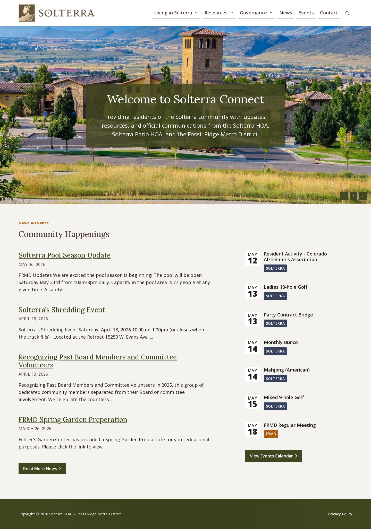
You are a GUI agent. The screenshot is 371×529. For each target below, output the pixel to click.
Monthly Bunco (281, 342)
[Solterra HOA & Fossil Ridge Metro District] (57, 13)
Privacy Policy (340, 514)
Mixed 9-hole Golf (284, 397)
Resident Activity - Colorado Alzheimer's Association (295, 256)
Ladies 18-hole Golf (285, 287)
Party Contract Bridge (288, 315)
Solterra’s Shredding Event (62, 309)
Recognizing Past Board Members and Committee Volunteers (98, 361)
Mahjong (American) (287, 370)
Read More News (40, 468)
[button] (176, 13)
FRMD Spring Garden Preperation (73, 419)
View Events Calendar (271, 456)
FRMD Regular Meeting (290, 425)
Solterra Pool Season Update (65, 255)
